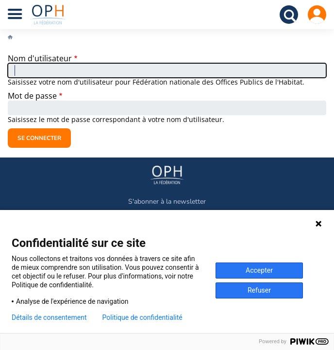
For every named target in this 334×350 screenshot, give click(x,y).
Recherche (289, 14)
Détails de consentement (49, 317)
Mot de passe (32, 95)
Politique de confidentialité (142, 317)
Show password (315, 108)
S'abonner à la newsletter (167, 201)
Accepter (259, 270)
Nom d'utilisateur (40, 58)
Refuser (259, 290)
